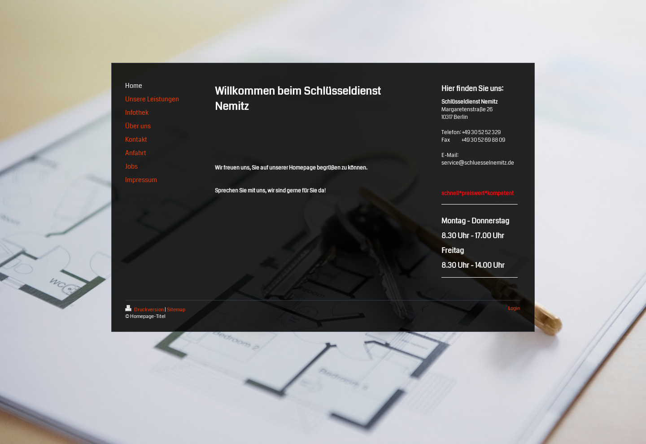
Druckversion (145, 309)
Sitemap (176, 309)
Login (514, 308)
